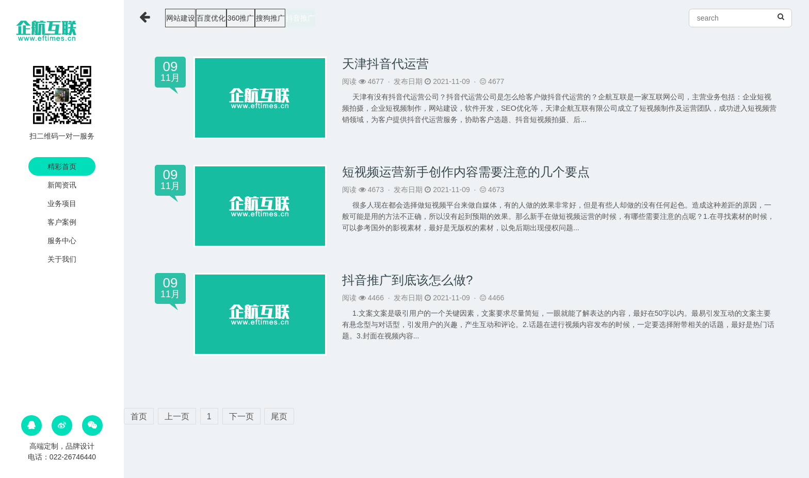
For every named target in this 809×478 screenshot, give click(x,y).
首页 (139, 416)
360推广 (287, 18)
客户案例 (61, 222)
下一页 (241, 416)
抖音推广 (387, 18)
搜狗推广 (336, 18)
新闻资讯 (61, 185)
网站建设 (187, 18)
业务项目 (61, 203)
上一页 (177, 416)
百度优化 (238, 18)
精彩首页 (61, 166)
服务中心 (61, 240)
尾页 (279, 416)
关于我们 (61, 259)
